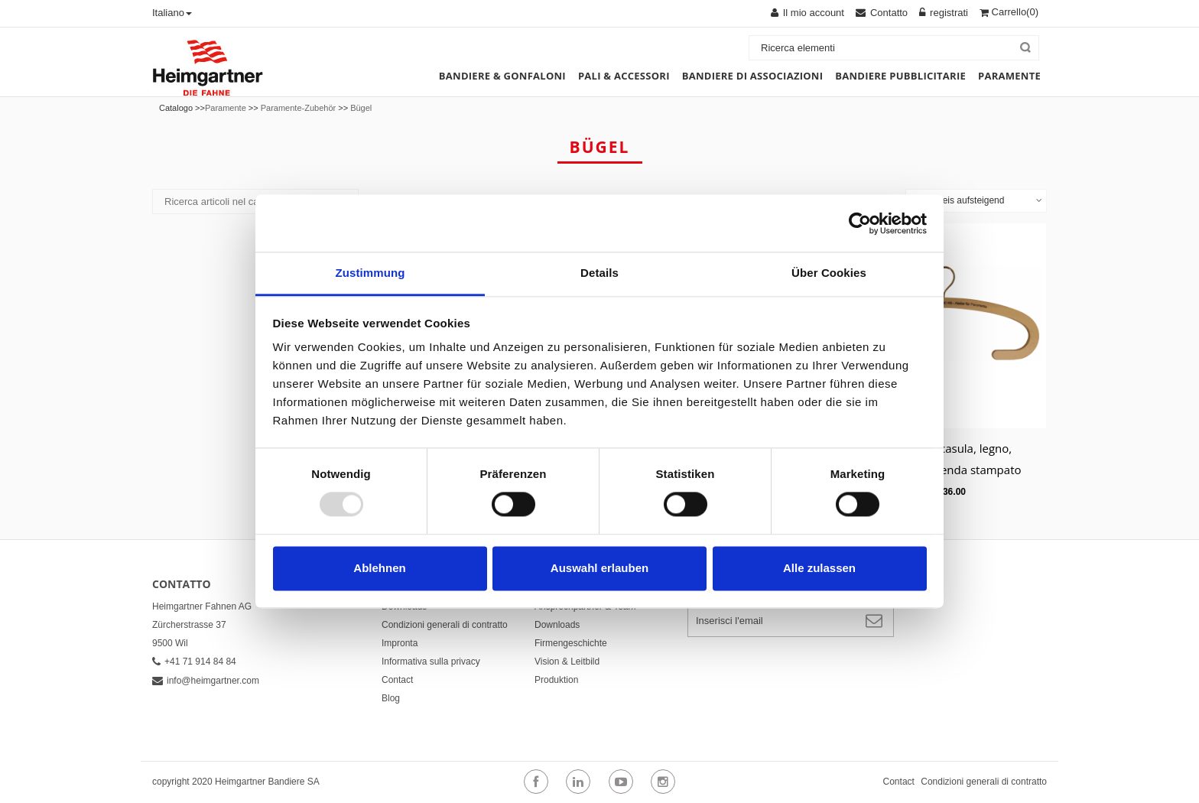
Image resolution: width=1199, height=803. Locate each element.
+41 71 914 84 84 (194, 661)
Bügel (361, 107)
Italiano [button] (172, 12)
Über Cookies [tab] (828, 272)
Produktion (556, 680)
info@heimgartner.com (205, 680)
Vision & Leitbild (567, 661)
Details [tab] (599, 272)
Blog (391, 698)
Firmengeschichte (571, 643)
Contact (397, 680)
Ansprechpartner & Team (585, 606)
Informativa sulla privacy (431, 661)
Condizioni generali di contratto (445, 624)
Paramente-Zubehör (298, 107)
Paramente (225, 107)
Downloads (404, 606)
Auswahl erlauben (599, 567)
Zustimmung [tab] (370, 272)
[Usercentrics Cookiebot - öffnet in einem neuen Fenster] (860, 223)
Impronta (400, 643)
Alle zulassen (819, 567)
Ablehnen (379, 567)
